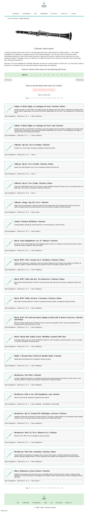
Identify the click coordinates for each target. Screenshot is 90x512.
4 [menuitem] (44, 74)
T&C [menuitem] (51, 502)
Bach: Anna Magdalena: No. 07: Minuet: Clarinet (36, 241)
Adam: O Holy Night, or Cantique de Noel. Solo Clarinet (38, 126)
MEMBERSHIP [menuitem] (44, 13)
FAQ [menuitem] (18, 502)
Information (8, 80)
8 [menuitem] (61, 74)
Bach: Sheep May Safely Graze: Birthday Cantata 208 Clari (40, 337)
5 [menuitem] (48, 74)
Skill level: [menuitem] (25, 74)
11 (58, 98)
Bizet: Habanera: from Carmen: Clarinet (32, 471)
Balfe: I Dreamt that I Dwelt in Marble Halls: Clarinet (37, 356)
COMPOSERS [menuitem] (15, 13)
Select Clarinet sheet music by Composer (44, 90)
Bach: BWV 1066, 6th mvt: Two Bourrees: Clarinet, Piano (39, 279)
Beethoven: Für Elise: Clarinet (27, 375)
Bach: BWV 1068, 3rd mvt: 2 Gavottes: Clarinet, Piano (38, 298)
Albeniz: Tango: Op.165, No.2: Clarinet (31, 202)
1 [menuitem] (31, 74)
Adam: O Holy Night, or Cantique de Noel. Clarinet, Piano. (40, 106)
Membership (79, 80)
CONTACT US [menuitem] (64, 13)
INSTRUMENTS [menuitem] (26, 13)
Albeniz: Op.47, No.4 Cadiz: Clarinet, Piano (33, 183)
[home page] (44, 5)
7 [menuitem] (57, 74)
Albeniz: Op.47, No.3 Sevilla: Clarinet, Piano (33, 164)
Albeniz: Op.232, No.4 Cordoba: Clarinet (32, 145)
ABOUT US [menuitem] (68, 502)
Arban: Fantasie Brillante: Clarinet (29, 221)
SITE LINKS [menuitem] (54, 13)
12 (61, 98)
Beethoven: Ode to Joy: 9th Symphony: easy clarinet (36, 394)
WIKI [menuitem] (35, 13)
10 (55, 98)
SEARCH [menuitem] (73, 13)
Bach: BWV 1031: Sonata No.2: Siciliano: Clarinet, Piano (39, 260)
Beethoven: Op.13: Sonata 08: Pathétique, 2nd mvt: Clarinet (40, 413)
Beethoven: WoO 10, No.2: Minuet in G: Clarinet (35, 432)
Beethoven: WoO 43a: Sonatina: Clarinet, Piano (35, 452)
